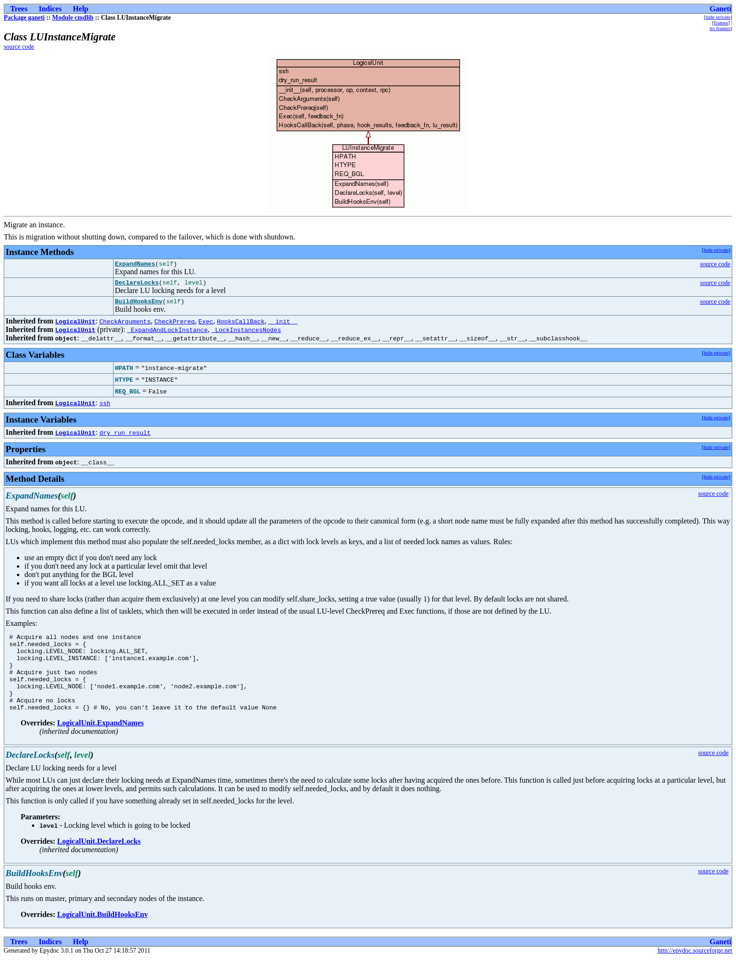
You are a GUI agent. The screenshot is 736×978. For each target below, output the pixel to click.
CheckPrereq (174, 325)
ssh (105, 407)
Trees (19, 9)
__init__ (282, 325)
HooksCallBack (240, 325)
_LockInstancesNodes (246, 334)
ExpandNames (135, 265)
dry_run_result (125, 436)
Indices (49, 9)
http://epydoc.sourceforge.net (695, 970)
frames (721, 22)
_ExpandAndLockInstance (167, 334)
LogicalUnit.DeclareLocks (99, 861)
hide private (717, 17)
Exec (206, 325)
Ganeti (720, 9)
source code (19, 46)
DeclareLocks (137, 285)
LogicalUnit (75, 325)
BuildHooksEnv (138, 305)
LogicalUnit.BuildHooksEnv (102, 934)
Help (80, 9)
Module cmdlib (72, 17)
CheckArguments (125, 325)
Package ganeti (24, 17)
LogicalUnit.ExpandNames (100, 743)
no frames (720, 28)
